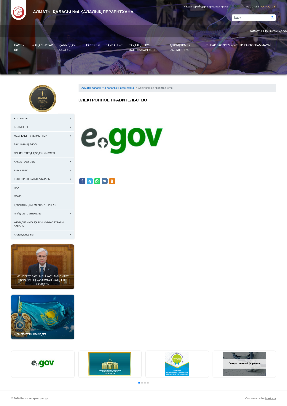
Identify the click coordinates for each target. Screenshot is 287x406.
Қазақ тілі (268, 6)
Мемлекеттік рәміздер (30, 334)
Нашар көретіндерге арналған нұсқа (206, 6)
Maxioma (270, 398)
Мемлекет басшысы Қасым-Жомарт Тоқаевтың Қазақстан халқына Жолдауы (42, 280)
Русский (252, 6)
